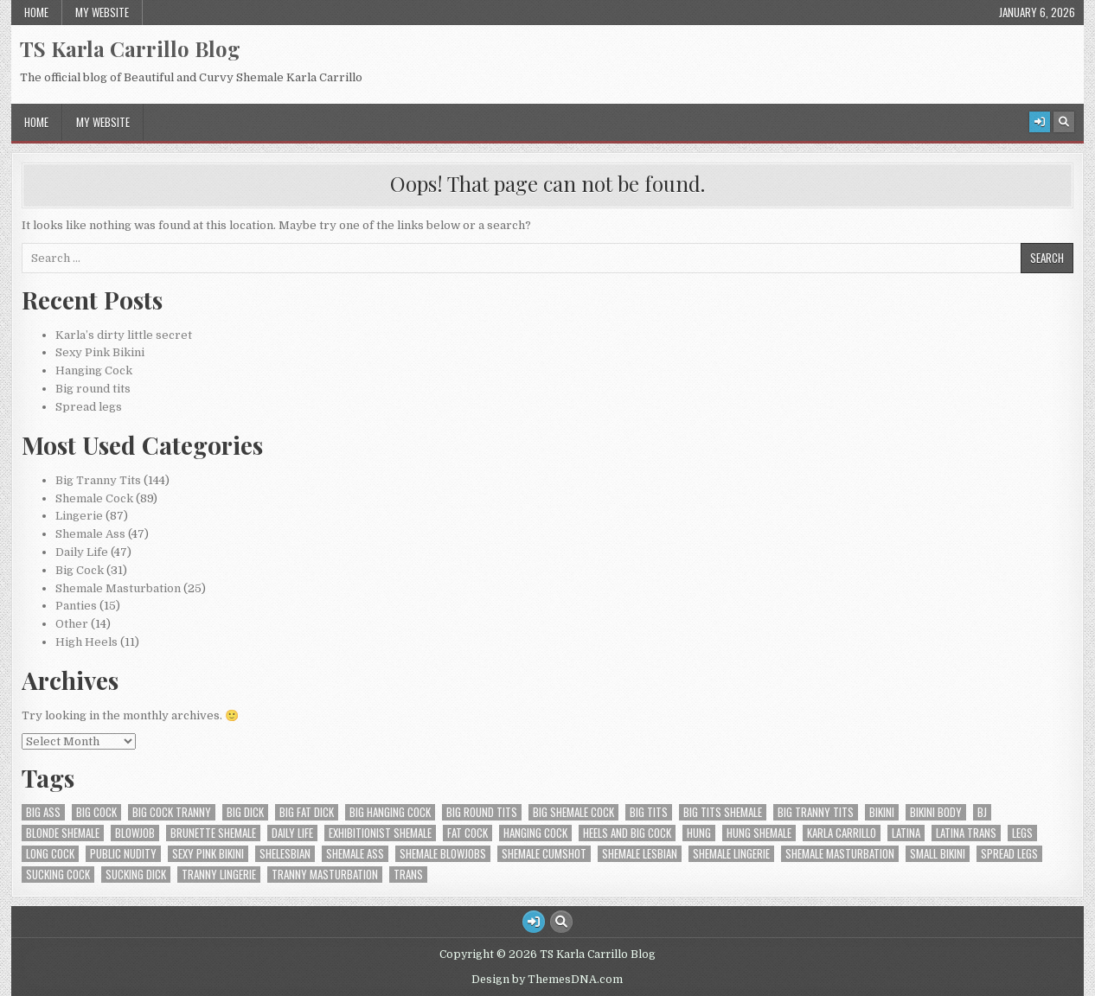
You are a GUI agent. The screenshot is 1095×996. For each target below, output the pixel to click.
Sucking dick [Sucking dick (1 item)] (136, 874)
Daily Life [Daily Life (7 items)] (292, 833)
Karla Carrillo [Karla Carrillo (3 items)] (841, 833)
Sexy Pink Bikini (99, 352)
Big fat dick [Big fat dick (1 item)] (306, 812)
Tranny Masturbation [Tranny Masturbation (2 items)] (325, 874)
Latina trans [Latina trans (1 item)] (966, 833)
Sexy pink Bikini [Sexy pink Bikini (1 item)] (208, 854)
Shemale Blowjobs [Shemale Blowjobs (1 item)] (443, 854)
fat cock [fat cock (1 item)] (467, 833)
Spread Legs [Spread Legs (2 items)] (1009, 854)
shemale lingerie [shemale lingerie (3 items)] (731, 854)
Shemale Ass (90, 533)
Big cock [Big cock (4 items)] (96, 812)
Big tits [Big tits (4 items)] (649, 812)
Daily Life (81, 552)
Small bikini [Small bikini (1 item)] (937, 854)
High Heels (86, 641)
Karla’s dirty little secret (123, 335)
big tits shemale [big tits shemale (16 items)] (722, 812)
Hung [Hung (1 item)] (699, 833)
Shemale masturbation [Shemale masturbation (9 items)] (839, 854)
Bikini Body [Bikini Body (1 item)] (936, 812)
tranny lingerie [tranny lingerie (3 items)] (219, 874)
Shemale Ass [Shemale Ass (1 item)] (355, 854)
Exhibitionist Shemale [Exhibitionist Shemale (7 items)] (380, 833)
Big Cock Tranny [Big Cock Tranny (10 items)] (171, 812)
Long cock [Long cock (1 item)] (50, 854)
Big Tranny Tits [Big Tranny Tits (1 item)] (816, 812)
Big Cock (79, 570)
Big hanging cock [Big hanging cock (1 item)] (390, 812)
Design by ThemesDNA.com (547, 980)
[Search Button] (1063, 122)
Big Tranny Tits (98, 480)
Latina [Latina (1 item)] (906, 833)
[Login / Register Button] (1039, 122)
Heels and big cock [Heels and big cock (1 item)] (627, 833)
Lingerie (79, 515)
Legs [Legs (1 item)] (1022, 833)
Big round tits (93, 388)
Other (71, 623)
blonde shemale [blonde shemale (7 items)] (62, 833)
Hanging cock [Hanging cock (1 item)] (535, 833)
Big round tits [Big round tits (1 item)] (481, 812)
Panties (76, 605)
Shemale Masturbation (118, 588)
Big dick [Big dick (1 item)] (245, 812)
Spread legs (88, 406)
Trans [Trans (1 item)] (408, 874)
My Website (102, 12)
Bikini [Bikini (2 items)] (881, 812)
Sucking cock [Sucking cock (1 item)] (58, 874)
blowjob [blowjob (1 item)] (135, 833)
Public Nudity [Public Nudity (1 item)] (123, 854)
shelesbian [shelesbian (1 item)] (285, 854)
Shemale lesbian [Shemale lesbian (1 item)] (639, 854)
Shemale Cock (94, 498)
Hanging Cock (93, 370)
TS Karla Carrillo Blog (130, 48)
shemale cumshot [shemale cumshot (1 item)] (544, 854)
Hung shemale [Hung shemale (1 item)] (759, 833)
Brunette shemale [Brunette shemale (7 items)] (213, 833)
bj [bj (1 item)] (982, 812)
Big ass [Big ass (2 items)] (43, 812)
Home (36, 12)
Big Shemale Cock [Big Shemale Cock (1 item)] (573, 812)
